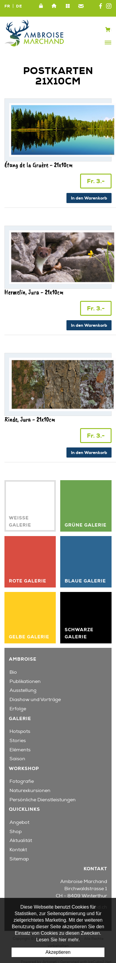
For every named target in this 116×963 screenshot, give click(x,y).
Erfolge (17, 709)
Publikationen (25, 681)
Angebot (19, 822)
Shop (15, 832)
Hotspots (19, 731)
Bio (13, 672)
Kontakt (81, 6)
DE (19, 6)
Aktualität (20, 840)
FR (7, 6)
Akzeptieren (58, 952)
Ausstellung (22, 690)
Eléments (20, 750)
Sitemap (68, 6)
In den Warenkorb (89, 198)
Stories (17, 741)
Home (54, 6)
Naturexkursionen (29, 791)
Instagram (109, 6)
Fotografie (21, 781)
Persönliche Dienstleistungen (42, 800)
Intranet (41, 6)
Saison (17, 759)
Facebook (100, 6)
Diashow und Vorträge (35, 700)
